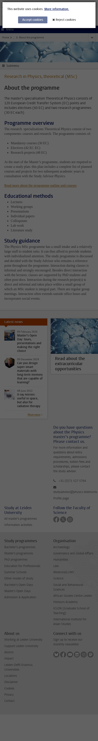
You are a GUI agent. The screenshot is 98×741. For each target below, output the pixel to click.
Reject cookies (66, 20)
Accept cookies (32, 20)
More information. (56, 9)
